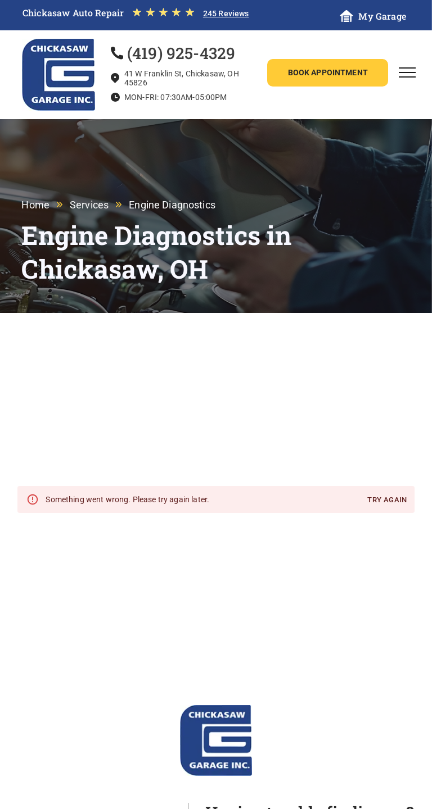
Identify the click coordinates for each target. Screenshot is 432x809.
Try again (387, 500)
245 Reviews (226, 13)
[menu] (407, 72)
